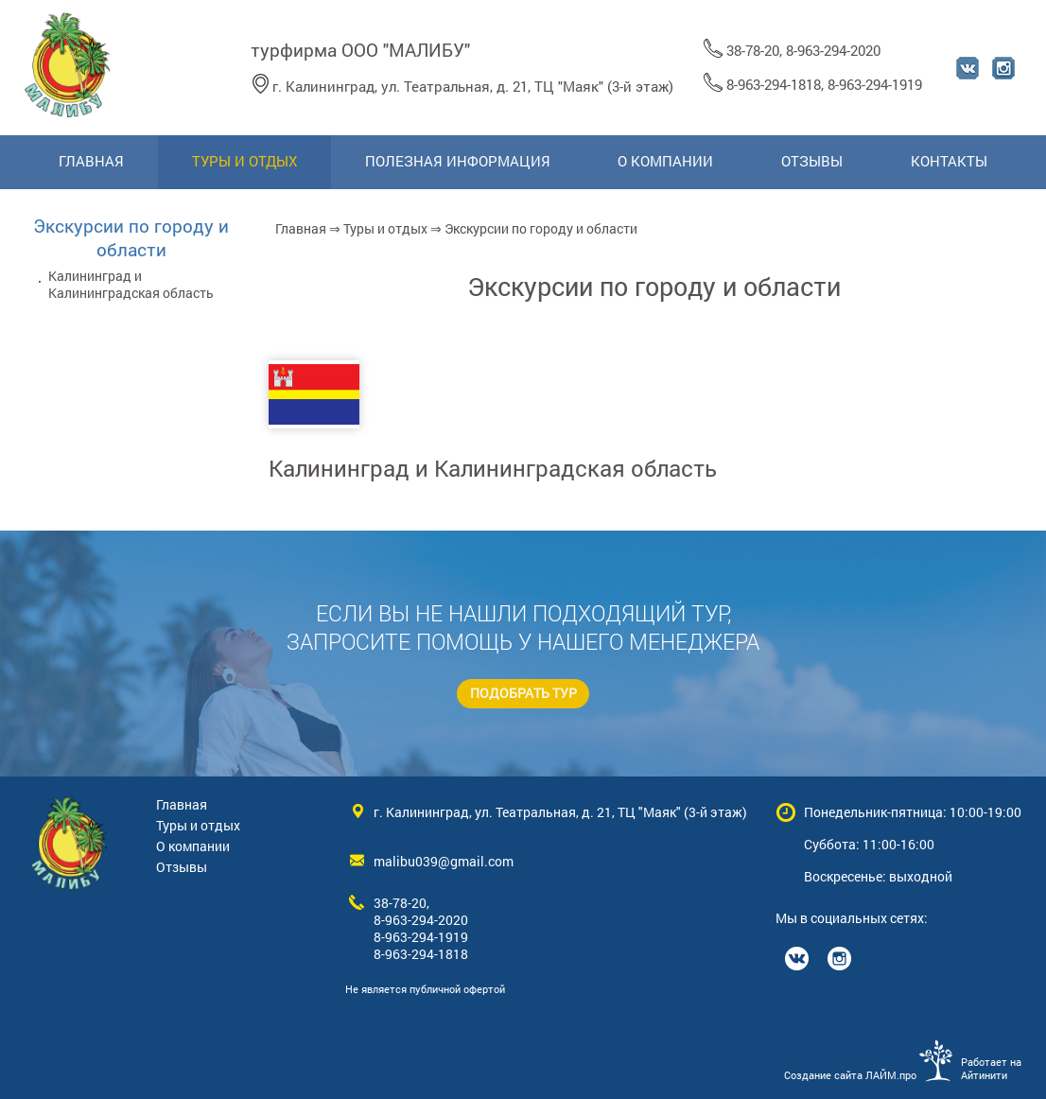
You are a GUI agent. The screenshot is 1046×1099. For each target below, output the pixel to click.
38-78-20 (752, 50)
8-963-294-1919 (875, 84)
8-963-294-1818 (773, 84)
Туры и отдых (385, 228)
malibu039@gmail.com (444, 861)
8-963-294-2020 (833, 50)
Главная (300, 228)
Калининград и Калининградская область (493, 468)
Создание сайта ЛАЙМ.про (850, 1075)
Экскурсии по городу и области (131, 237)
